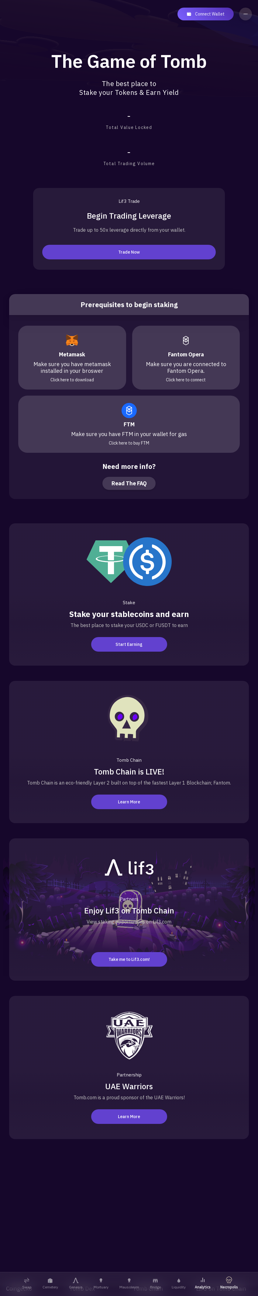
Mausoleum (129, 1283)
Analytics (203, 1283)
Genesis (76, 1283)
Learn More (129, 802)
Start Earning (129, 644)
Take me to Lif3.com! (129, 959)
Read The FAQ (129, 483)
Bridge (155, 1283)
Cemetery (50, 1283)
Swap (27, 1283)
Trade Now (129, 252)
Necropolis (229, 1283)
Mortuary (101, 1283)
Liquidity (179, 1283)
